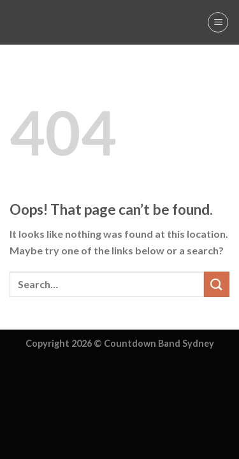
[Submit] (216, 284)
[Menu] (218, 22)
